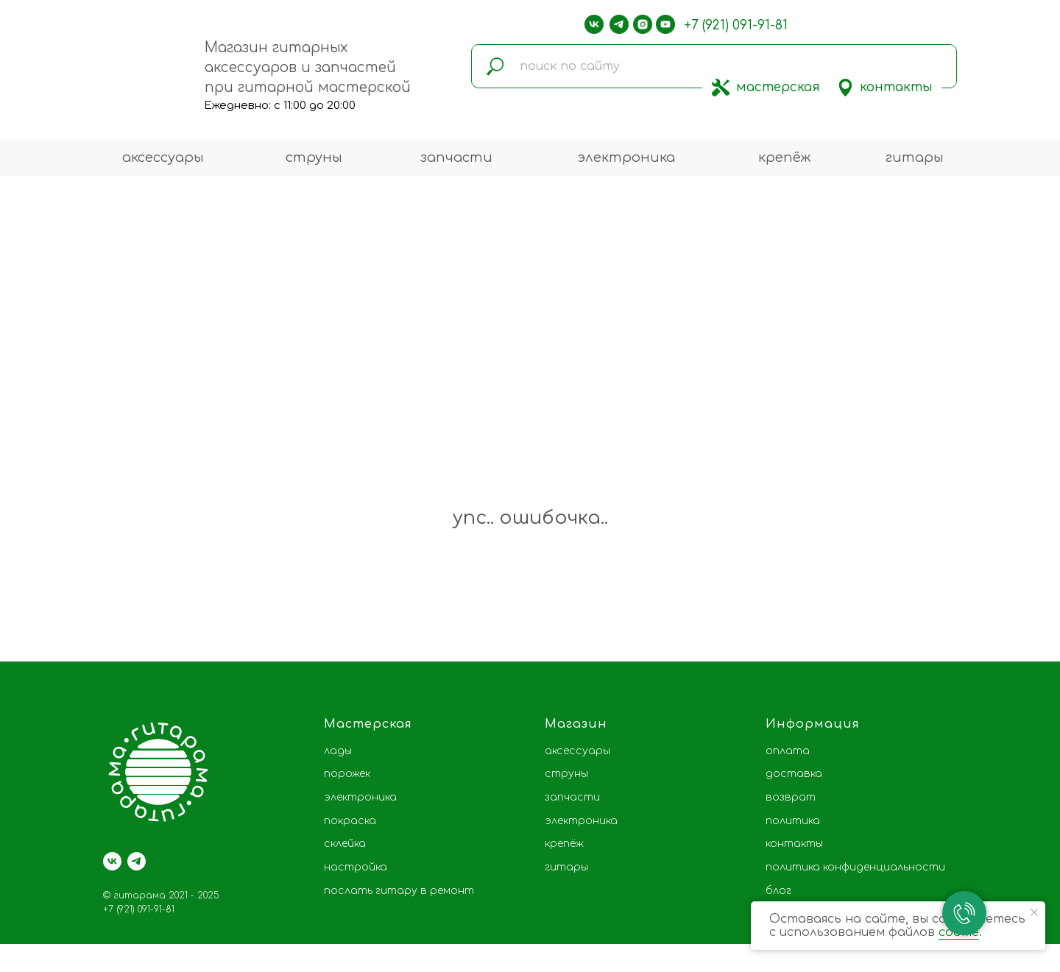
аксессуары (163, 157)
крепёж (784, 157)
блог (778, 890)
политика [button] (793, 820)
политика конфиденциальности (855, 867)
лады (338, 750)
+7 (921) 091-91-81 (736, 25)
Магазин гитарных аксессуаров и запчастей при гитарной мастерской (308, 67)
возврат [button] (791, 797)
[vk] (112, 861)
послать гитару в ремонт (399, 890)
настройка (355, 867)
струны (314, 157)
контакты (896, 87)
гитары (915, 157)
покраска (350, 820)
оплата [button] (788, 750)
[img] (720, 87)
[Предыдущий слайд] (33, 607)
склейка (345, 843)
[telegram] (136, 861)
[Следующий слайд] (1027, 607)
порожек (347, 773)
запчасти (456, 157)
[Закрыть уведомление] (1034, 912)
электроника (626, 157)
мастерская (778, 87)
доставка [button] (794, 773)
